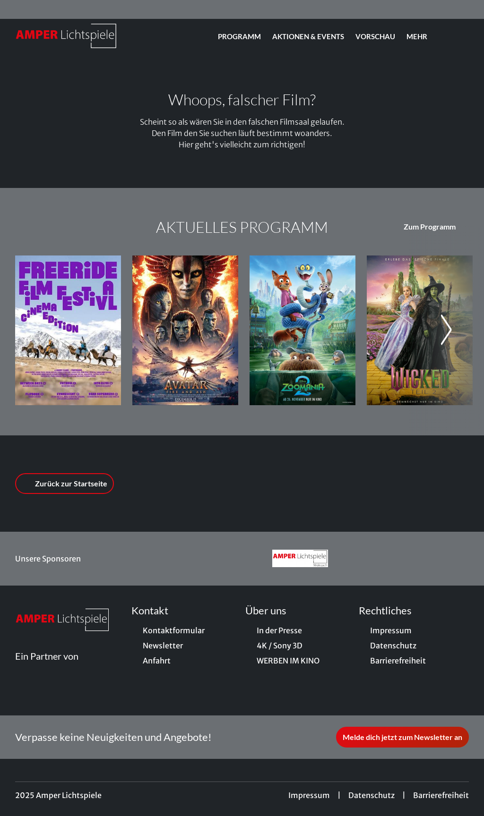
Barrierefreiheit (441, 795)
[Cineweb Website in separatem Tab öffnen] (46, 667)
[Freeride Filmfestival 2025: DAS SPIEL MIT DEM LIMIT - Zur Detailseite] (68, 330)
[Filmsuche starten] (459, 35)
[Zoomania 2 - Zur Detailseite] (302, 330)
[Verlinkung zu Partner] (300, 558)
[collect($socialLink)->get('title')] (17, 9)
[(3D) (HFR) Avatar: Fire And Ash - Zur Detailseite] (185, 330)
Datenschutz (371, 795)
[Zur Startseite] (81, 35)
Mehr (422, 36)
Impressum (309, 795)
